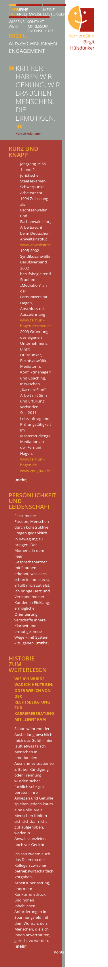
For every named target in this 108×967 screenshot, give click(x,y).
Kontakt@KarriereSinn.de (76, 952)
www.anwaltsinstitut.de (41, 244)
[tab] (25, 323)
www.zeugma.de (35, 470)
